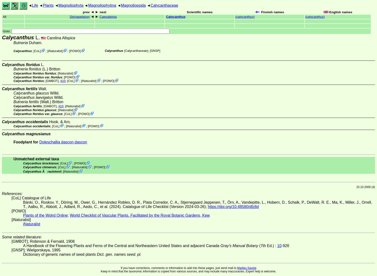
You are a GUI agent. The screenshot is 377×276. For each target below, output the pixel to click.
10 (279, 246)
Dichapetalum (80, 17)
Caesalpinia (108, 17)
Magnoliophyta (70, 5)
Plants (48, 5)
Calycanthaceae (164, 5)
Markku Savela (246, 268)
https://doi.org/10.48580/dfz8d (233, 207)
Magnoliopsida (133, 5)
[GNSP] (155, 51)
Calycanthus (176, 17)
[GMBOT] (52, 81)
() (245, 17)
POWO (75, 51)
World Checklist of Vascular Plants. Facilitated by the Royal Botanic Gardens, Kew (140, 215)
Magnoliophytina (102, 5)
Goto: (86, 31)
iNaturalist (55, 51)
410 (62, 81)
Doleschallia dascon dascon (63, 142)
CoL (37, 51)
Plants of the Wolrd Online (45, 215)
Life (35, 5)
